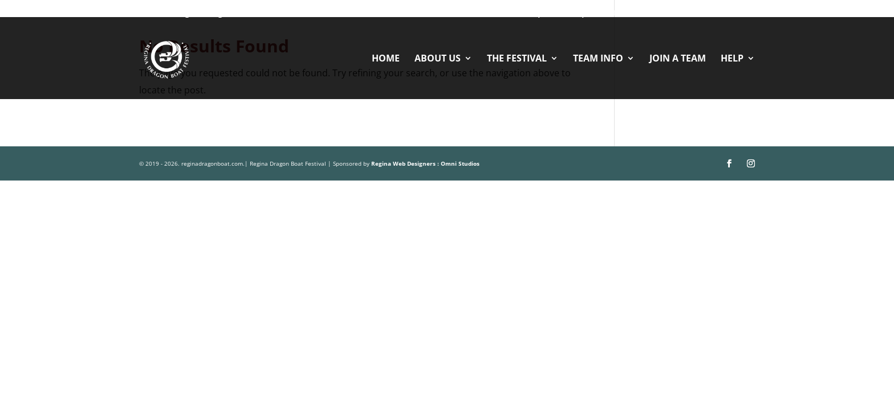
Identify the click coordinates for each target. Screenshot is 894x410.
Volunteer (500, 12)
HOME (386, 59)
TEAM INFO (598, 59)
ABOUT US (438, 59)
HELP (732, 59)
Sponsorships (562, 12)
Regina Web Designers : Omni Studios (425, 163)
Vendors (621, 12)
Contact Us (673, 12)
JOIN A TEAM (677, 59)
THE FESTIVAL (517, 59)
